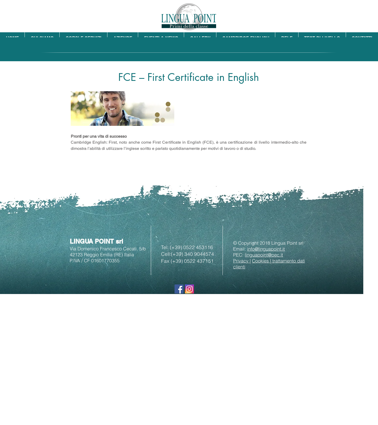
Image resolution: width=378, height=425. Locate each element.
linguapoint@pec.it (264, 255)
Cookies (261, 261)
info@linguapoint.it (266, 249)
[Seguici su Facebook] (179, 288)
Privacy (241, 261)
